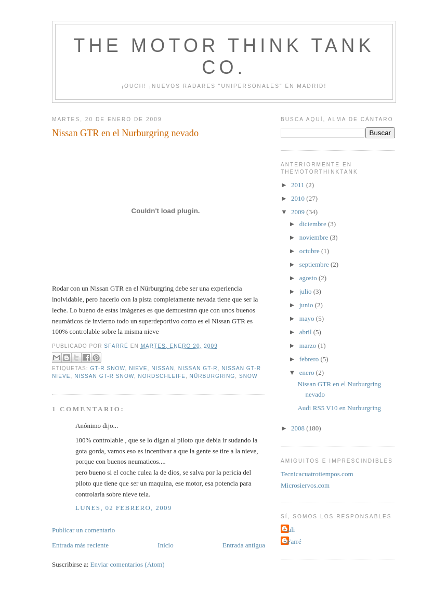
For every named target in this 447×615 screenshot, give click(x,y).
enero (307, 372)
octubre (310, 251)
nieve (138, 368)
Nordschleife (162, 376)
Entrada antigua (243, 545)
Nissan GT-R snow (104, 376)
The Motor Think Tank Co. (223, 56)
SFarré (292, 541)
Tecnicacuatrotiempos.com (317, 474)
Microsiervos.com (305, 485)
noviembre (314, 237)
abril (306, 332)
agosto (309, 278)
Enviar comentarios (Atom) (127, 564)
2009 (298, 212)
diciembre (313, 224)
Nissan (162, 368)
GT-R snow (107, 368)
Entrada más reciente (80, 545)
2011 (298, 185)
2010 (298, 198)
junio (307, 305)
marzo (308, 345)
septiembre (315, 264)
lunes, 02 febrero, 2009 (123, 508)
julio (306, 291)
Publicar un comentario (83, 530)
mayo (307, 318)
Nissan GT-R (198, 368)
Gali (289, 529)
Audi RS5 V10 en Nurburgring (339, 408)
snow (248, 376)
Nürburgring (212, 376)
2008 (298, 428)
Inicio (165, 545)
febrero (310, 359)
